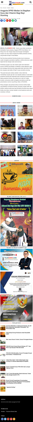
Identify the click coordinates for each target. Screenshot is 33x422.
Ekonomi (4, 7)
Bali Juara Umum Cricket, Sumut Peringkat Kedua (19, 339)
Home (1, 7)
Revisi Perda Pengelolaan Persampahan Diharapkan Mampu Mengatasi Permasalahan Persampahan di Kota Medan (18, 382)
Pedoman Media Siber (11, 411)
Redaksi (3, 411)
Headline (8, 7)
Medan (12, 7)
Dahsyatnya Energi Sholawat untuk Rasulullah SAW (18, 333)
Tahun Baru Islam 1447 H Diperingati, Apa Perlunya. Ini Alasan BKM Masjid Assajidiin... (17, 360)
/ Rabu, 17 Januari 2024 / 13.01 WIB (13, 18)
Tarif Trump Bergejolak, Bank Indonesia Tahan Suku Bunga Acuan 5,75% (18, 374)
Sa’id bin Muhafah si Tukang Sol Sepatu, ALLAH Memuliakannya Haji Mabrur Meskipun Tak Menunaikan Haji (18, 327)
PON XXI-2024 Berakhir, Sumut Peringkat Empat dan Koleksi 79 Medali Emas (19, 353)
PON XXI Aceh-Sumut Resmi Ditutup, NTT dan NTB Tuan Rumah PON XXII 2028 (18, 347)
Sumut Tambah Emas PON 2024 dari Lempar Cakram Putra (18, 367)
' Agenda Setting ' (11, 387)
